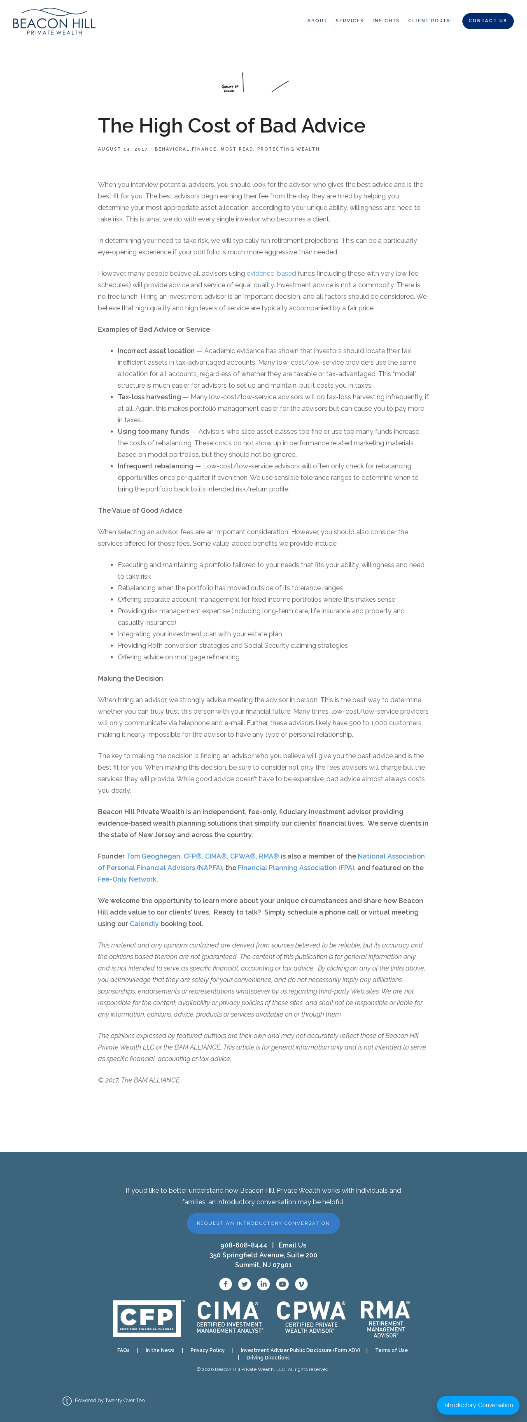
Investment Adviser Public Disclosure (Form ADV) (298, 1350)
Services (350, 20)
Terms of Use (391, 1350)
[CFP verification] (149, 1319)
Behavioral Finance (186, 149)
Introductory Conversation (478, 1405)
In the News (160, 1350)
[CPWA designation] (312, 1318)
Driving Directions (268, 1358)
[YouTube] (282, 1284)
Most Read (237, 149)
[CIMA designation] (229, 1318)
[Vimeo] (301, 1284)
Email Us (292, 1245)
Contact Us (488, 21)
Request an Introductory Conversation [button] (263, 1223)
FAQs (123, 1350)
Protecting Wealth (288, 149)
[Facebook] (225, 1284)
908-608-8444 (243, 1245)
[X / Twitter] (244, 1284)
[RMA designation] (385, 1318)
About (317, 20)
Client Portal (431, 20)
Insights (386, 20)
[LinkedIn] (263, 1284)
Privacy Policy (208, 1350)
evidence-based (271, 273)
